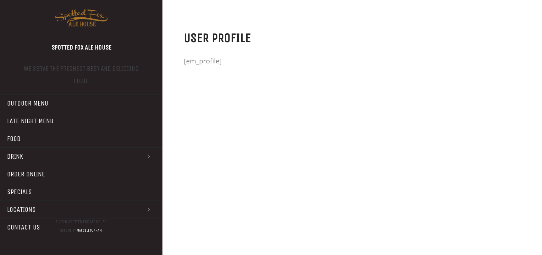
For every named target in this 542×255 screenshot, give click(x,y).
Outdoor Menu (27, 103)
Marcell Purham (89, 230)
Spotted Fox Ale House (81, 47)
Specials (19, 192)
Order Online (26, 174)
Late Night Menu (30, 121)
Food (14, 139)
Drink (81, 156)
